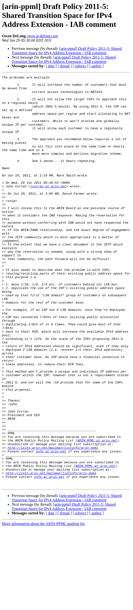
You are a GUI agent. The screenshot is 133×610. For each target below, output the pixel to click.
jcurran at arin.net (48, 208)
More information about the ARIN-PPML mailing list (43, 606)
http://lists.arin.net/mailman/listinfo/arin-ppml (52, 522)
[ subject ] (80, 66)
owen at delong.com (42, 36)
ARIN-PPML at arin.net (97, 513)
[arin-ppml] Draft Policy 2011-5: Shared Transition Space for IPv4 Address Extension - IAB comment (67, 50)
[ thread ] (65, 66)
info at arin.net (51, 527)
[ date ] (51, 66)
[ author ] (96, 66)
